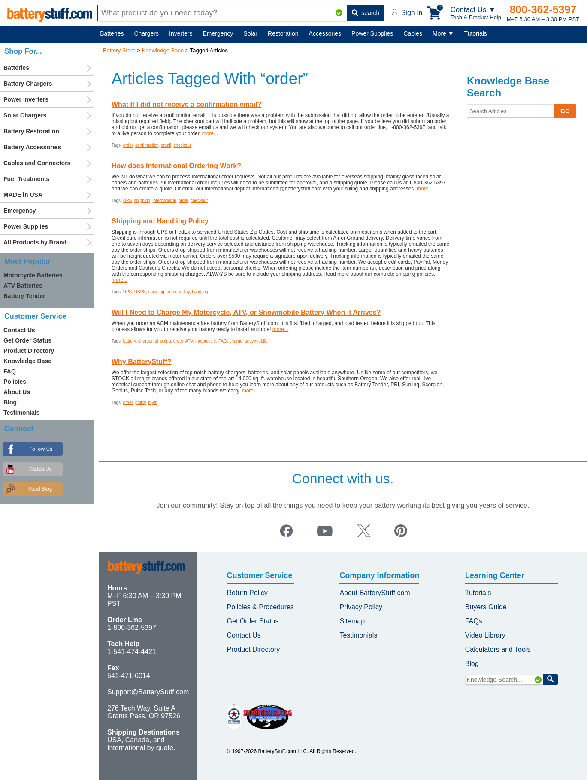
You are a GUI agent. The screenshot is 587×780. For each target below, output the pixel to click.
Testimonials (21, 412)
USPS (140, 291)
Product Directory (28, 350)
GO (565, 111)
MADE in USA (22, 194)
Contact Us (19, 330)
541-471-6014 (128, 675)
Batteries (112, 33)
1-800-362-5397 (131, 627)
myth (152, 402)
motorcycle (205, 341)
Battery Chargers (27, 83)
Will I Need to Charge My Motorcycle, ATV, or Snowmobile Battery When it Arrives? (246, 312)
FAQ (222, 341)
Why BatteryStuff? (142, 361)
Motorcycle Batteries (33, 275)
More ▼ (443, 33)
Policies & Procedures (260, 607)
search (365, 12)
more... (210, 133)
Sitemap (352, 621)
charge (236, 341)
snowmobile (256, 341)
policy (184, 291)
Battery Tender (24, 295)
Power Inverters (25, 99)
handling (200, 291)
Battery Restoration (31, 131)
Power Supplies (372, 33)
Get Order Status (27, 340)
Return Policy (247, 592)
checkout (182, 145)
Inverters (180, 33)
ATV (189, 341)
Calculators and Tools (498, 649)
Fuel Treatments (26, 178)
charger (145, 341)
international (164, 200)
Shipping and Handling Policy (160, 221)
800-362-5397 (543, 9)
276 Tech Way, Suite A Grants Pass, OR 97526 (143, 712)
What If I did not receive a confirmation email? (186, 104)
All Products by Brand (35, 242)
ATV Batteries (22, 285)
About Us (16, 391)
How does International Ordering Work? (176, 165)
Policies (14, 381)
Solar (250, 33)
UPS (127, 200)
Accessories (325, 33)
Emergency (218, 33)
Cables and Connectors (36, 163)
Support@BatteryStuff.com (148, 692)
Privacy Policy (360, 607)
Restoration (283, 33)
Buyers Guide (486, 607)
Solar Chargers (24, 115)
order (128, 145)
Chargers (146, 33)
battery (129, 341)
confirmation (146, 145)
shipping (142, 200)
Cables (412, 33)
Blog (10, 402)
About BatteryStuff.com (374, 592)
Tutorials (475, 33)
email (166, 145)
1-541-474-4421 (131, 651)
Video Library (485, 635)
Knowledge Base (163, 50)
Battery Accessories (32, 147)
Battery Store (119, 50)
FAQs (473, 621)
